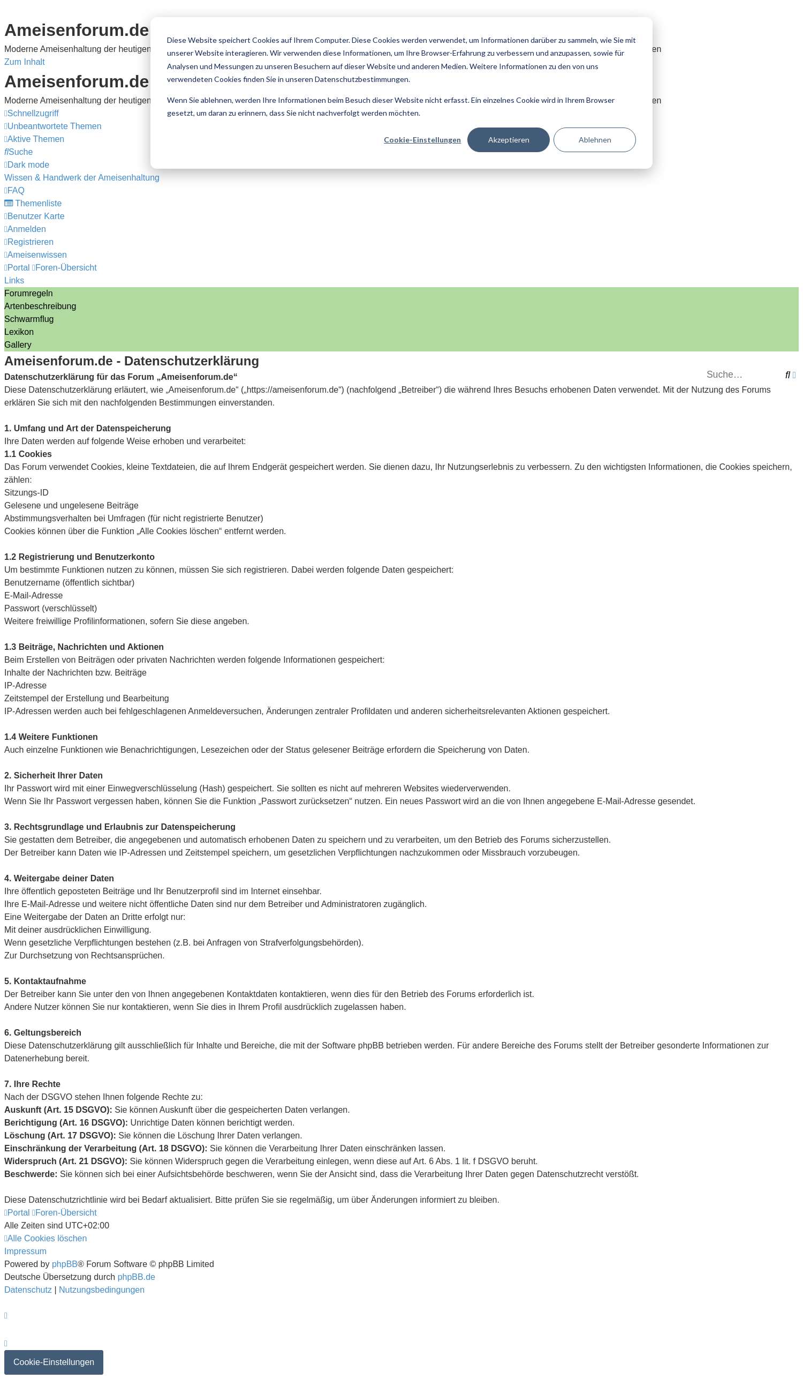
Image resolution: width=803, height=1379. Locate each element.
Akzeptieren (508, 139)
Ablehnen (595, 139)
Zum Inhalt (24, 61)
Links (14, 280)
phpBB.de (136, 1276)
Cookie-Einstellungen (422, 139)
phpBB (65, 1264)
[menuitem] (53, 126)
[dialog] (401, 93)
